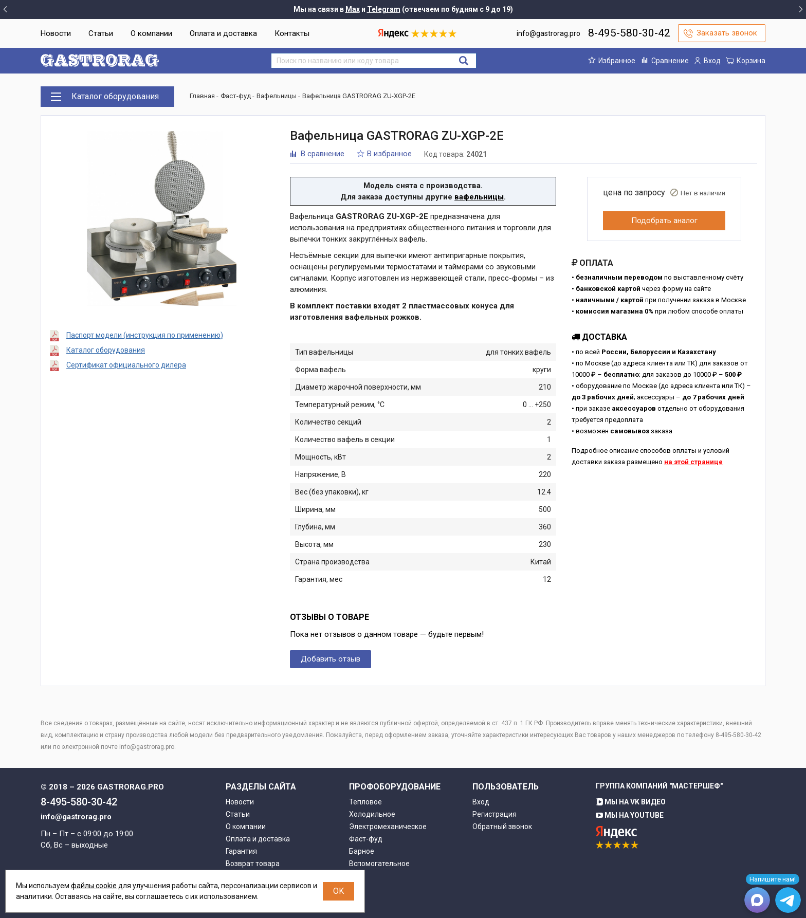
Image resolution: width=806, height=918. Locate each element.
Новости (56, 33)
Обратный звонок (502, 826)
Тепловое (365, 801)
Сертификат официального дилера (126, 365)
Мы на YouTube (630, 815)
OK (338, 891)
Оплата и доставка (223, 33)
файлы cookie (94, 886)
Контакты (291, 33)
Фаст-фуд (365, 838)
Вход (480, 801)
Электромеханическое (388, 826)
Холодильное (372, 814)
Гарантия (241, 851)
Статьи (100, 33)
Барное (361, 851)
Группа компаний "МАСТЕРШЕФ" (659, 786)
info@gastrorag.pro (548, 33)
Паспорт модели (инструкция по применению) (144, 335)
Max (352, 9)
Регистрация (494, 814)
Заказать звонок (727, 33)
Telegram (383, 9)
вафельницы (479, 196)
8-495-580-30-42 (629, 33)
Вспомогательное (379, 863)
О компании (151, 33)
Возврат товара (253, 863)
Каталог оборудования (105, 350)
